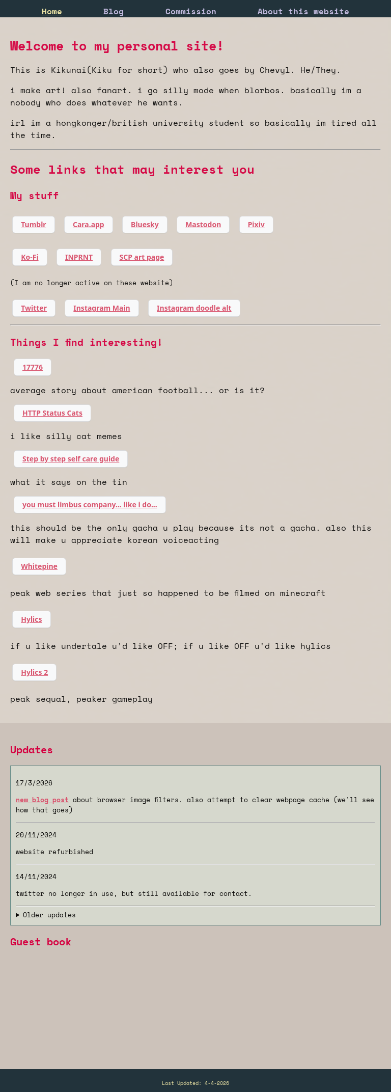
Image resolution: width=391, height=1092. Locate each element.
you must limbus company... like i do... (89, 504)
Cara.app (88, 224)
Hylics (31, 619)
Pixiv (256, 224)
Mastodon (203, 224)
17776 (32, 367)
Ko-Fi (29, 257)
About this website (303, 11)
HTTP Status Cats (52, 413)
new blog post (42, 800)
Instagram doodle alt (194, 308)
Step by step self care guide (70, 458)
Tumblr (33, 224)
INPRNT (79, 257)
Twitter (34, 308)
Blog (113, 11)
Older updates (49, 915)
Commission (190, 11)
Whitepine (39, 566)
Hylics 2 (34, 672)
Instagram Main (101, 308)
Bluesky (145, 224)
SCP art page (142, 257)
